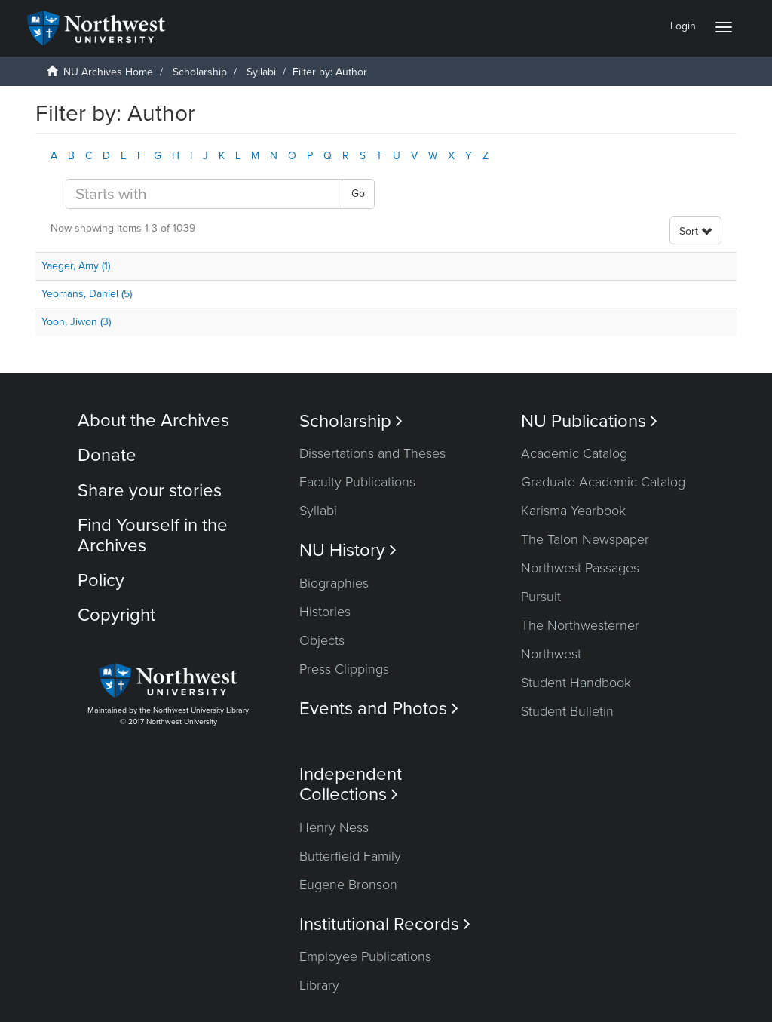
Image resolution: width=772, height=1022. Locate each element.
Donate (107, 455)
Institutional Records (384, 924)
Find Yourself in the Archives (153, 535)
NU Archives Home (108, 72)
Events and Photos (378, 709)
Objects (322, 640)
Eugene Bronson (348, 884)
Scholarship (200, 72)
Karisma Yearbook (573, 510)
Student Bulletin (567, 711)
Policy (101, 580)
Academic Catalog (574, 453)
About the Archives (153, 420)
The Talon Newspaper (585, 539)
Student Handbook (576, 682)
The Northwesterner (580, 625)
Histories (325, 611)
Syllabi (261, 72)
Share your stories (150, 491)
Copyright (116, 615)
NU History (348, 550)
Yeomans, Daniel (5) (86, 293)
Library (319, 985)
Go (358, 193)
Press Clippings (344, 669)
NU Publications (589, 421)
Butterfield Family (350, 856)
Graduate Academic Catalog (603, 482)
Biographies (334, 583)
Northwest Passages (580, 568)
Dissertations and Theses (372, 453)
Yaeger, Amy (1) (75, 265)
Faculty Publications (357, 482)
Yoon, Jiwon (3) (76, 321)
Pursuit (541, 596)
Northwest (551, 654)
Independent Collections (350, 784)
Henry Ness (334, 827)
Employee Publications (365, 956)
